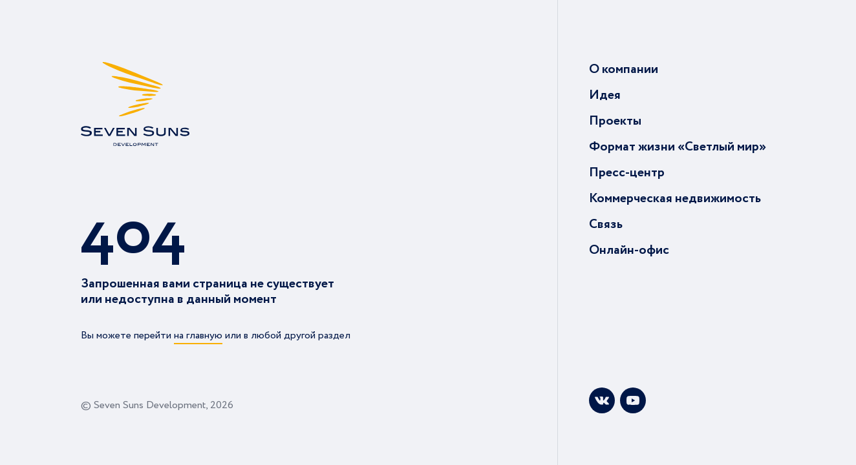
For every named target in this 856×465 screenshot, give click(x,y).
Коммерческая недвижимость (675, 198)
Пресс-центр (627, 172)
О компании (623, 69)
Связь (606, 224)
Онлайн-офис (629, 250)
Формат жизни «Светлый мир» (677, 147)
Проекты (615, 121)
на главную (198, 335)
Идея (605, 95)
